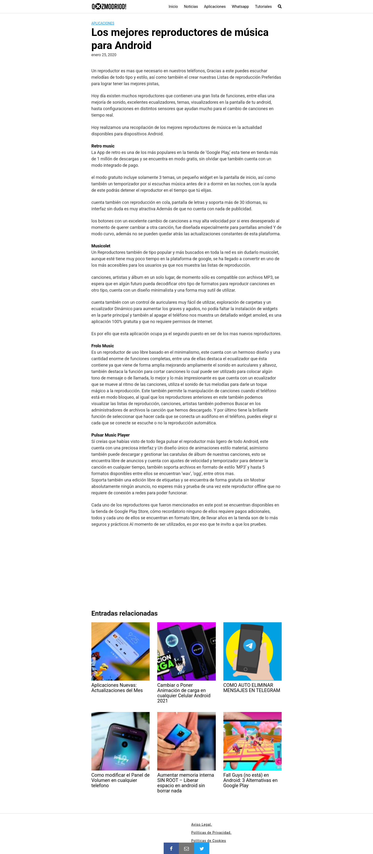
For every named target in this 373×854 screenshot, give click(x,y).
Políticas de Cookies (208, 841)
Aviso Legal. (201, 824)
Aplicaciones (215, 6)
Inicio (173, 6)
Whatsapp (240, 6)
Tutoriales (263, 6)
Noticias (191, 6)
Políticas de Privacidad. (211, 832)
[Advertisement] (186, 566)
